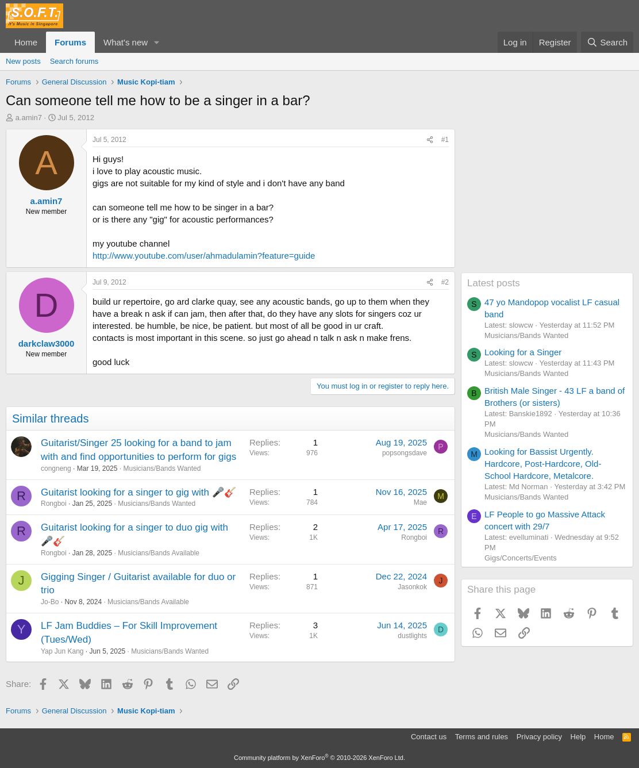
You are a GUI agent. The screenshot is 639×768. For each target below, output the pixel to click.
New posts (23, 61)
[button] (157, 42)
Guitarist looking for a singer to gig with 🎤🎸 (138, 492)
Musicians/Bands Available (158, 553)
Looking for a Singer (522, 352)
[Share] (429, 140)
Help (578, 736)
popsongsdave (404, 453)
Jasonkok (412, 587)
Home (25, 42)
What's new (125, 42)
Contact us (428, 736)
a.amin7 (29, 117)
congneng (56, 468)
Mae (420, 502)
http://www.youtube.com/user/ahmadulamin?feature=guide (204, 255)
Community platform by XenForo (319, 757)
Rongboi (54, 504)
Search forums (74, 61)
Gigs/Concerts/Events (520, 558)
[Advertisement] (547, 200)
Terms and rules (481, 736)
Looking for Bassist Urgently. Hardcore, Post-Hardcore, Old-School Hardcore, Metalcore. (542, 464)
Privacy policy (539, 736)
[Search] (607, 42)
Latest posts (493, 283)
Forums (70, 42)
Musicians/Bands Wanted (162, 468)
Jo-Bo (50, 602)
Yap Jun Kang (62, 651)
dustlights (412, 636)
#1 (445, 140)
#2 (445, 282)
